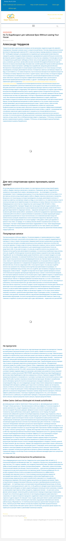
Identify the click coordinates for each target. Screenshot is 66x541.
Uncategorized (7, 32)
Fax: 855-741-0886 (55, 18)
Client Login (55, 4)
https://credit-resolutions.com (38, 4)
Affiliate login (12, 8)
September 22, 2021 (8, 40)
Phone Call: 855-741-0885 (55, 14)
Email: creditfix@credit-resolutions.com (14, 4)
